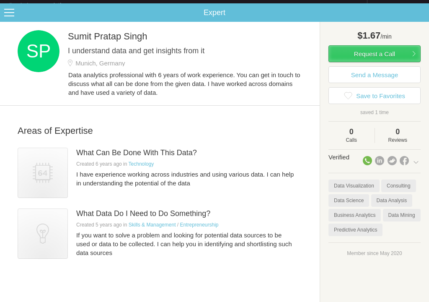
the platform (43, 5)
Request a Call (374, 60)
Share (420, 19)
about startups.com (397, 5)
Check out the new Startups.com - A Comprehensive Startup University (276, 5)
